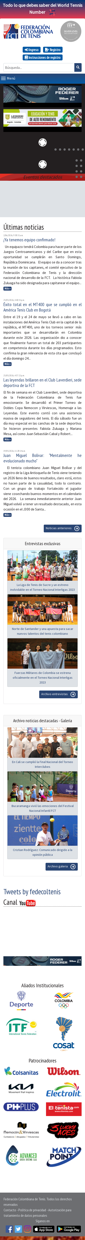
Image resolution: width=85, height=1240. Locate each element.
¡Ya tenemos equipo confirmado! (29, 240)
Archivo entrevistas (58, 694)
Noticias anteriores (63, 528)
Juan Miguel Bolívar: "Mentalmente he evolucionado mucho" (42, 458)
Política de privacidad (32, 1210)
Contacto (10, 1210)
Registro (53, 49)
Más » (8, 288)
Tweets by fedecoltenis (32, 891)
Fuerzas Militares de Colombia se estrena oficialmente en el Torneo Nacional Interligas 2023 (43, 677)
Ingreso (32, 49)
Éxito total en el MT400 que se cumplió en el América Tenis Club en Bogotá (42, 307)
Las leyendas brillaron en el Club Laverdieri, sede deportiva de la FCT (42, 382)
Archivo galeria (62, 866)
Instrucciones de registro (43, 57)
